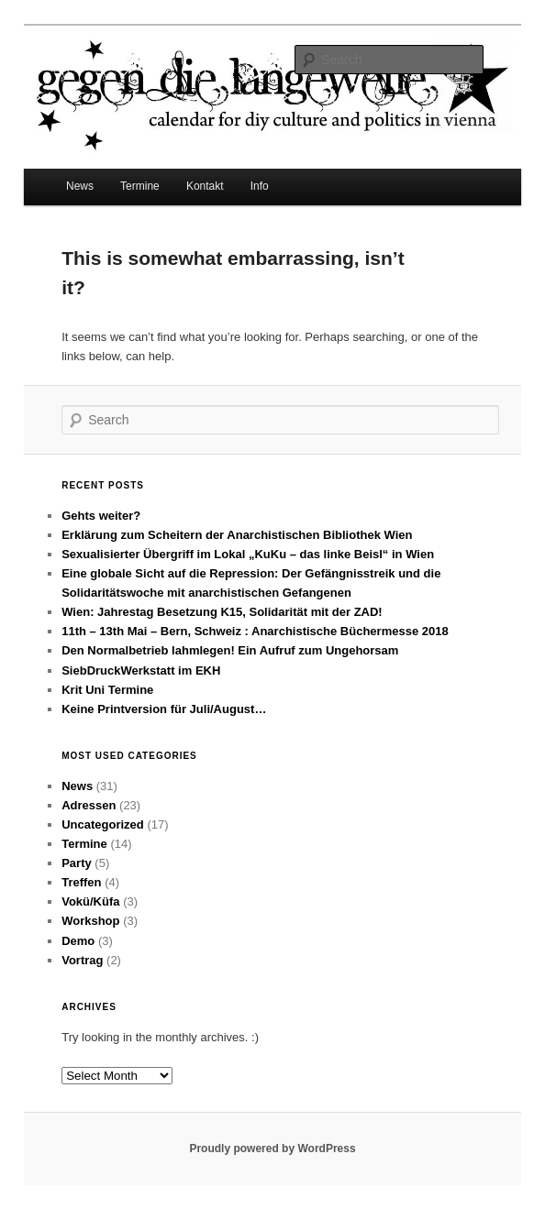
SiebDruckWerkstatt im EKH (140, 670)
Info (259, 186)
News (80, 186)
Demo (78, 941)
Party (76, 863)
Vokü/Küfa (90, 901)
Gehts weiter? (100, 515)
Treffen (81, 882)
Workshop (90, 921)
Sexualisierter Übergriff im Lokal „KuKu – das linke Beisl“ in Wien (247, 554)
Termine (140, 186)
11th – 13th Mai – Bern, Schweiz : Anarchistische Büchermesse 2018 (254, 631)
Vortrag (82, 960)
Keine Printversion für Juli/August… (163, 709)
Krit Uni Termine (107, 690)
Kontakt (205, 186)
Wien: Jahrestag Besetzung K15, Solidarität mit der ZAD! (222, 612)
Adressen (88, 805)
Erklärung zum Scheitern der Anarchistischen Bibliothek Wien (236, 535)
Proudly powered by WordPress (272, 1148)
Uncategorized (102, 824)
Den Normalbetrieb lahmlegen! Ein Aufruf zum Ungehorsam (229, 650)
